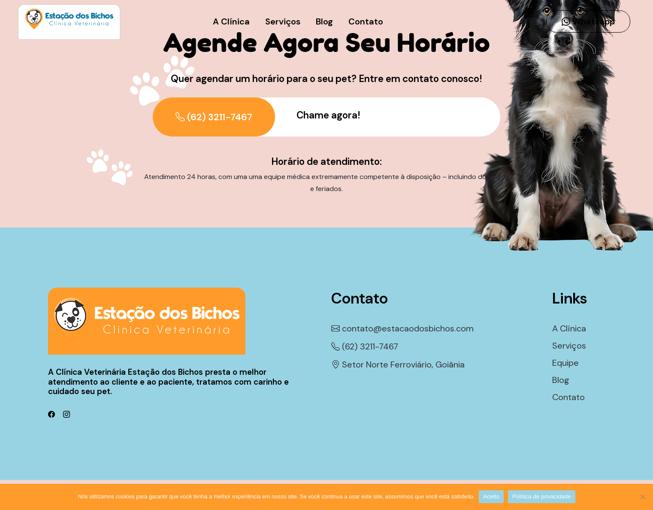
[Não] (642, 496)
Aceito (491, 496)
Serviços (282, 21)
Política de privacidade (541, 496)
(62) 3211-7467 (213, 117)
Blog (324, 21)
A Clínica (231, 21)
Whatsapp (588, 21)
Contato (365, 21)
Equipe (565, 362)
